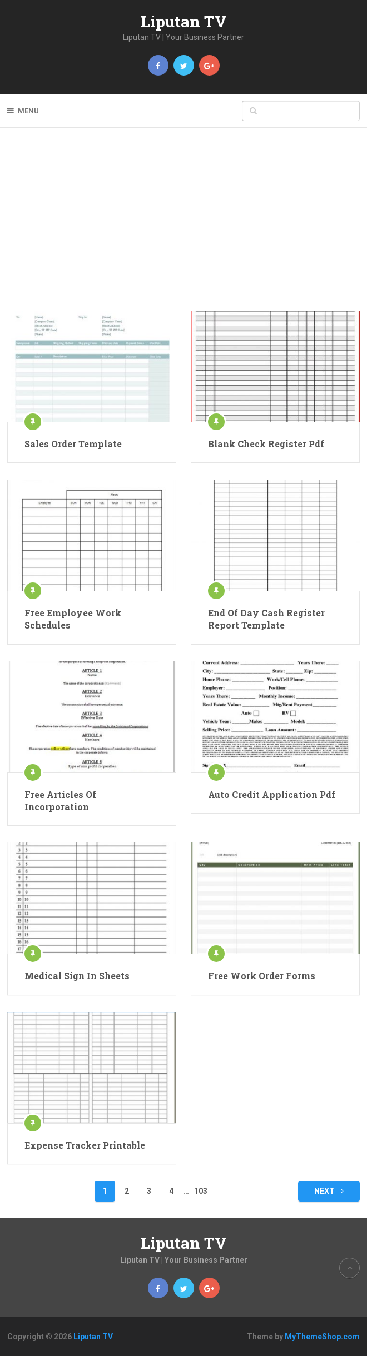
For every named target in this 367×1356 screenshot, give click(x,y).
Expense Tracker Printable (84, 1145)
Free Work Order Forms (261, 975)
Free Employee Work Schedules (72, 619)
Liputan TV (184, 21)
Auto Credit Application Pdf (271, 794)
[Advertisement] (183, 227)
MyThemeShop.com (322, 1336)
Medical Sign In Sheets (77, 975)
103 (200, 1190)
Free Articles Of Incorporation (60, 800)
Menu (28, 111)
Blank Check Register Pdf (266, 444)
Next (329, 1190)
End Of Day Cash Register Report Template (266, 619)
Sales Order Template (73, 444)
